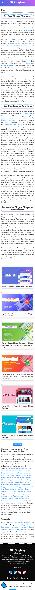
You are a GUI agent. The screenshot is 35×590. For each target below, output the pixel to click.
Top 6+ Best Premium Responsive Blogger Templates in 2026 (17, 315)
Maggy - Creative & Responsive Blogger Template (17, 436)
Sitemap (29, 581)
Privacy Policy (7, 581)
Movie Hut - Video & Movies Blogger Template (17, 407)
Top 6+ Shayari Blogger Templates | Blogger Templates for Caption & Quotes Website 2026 (17, 345)
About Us (16, 578)
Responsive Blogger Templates (17, 43)
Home (9, 578)
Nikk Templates (21, 588)
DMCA (17, 583)
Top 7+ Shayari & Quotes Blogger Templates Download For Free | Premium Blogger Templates (17, 377)
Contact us (24, 578)
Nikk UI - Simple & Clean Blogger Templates (17, 286)
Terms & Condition (19, 581)
